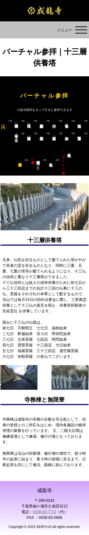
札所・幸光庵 (63, 160)
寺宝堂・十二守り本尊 (16, 133)
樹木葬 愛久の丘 (35, 160)
